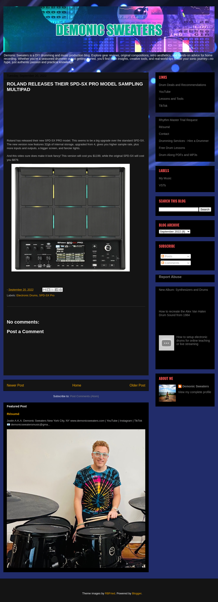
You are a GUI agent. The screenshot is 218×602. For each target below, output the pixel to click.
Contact (164, 134)
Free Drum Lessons (172, 148)
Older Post (137, 385)
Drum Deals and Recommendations (182, 85)
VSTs (162, 185)
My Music (165, 178)
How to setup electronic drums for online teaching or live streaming (193, 340)
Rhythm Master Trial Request (178, 120)
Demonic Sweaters (195, 386)
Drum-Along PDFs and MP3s (178, 155)
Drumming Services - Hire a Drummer (184, 141)
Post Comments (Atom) (84, 396)
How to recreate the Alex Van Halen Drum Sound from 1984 (182, 313)
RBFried (110, 593)
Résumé (13, 414)
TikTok (163, 105)
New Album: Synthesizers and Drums (183, 289)
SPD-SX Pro (46, 295)
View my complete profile (194, 392)
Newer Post (15, 385)
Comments (170, 263)
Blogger (136, 593)
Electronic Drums (27, 295)
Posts (166, 256)
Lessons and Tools (171, 98)
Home (76, 385)
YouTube (165, 91)
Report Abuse (170, 277)
